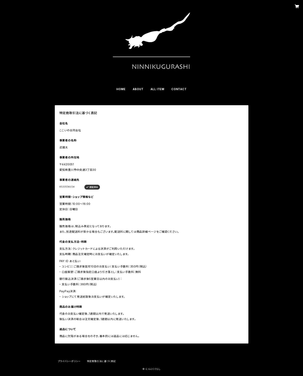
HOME (120, 89)
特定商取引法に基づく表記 (101, 361)
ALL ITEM (157, 89)
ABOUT (138, 89)
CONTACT (179, 89)
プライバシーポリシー (69, 361)
